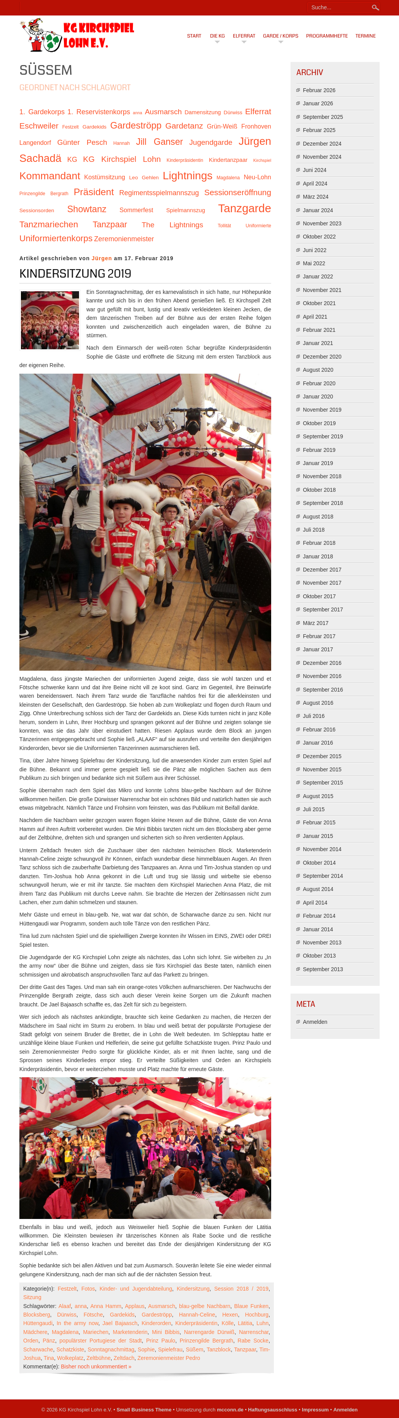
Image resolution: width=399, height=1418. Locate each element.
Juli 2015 (314, 809)
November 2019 (322, 410)
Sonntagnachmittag (111, 1349)
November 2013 (322, 942)
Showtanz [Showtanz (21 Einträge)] (87, 209)
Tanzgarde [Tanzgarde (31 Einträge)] (244, 208)
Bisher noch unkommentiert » (96, 1366)
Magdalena (65, 1332)
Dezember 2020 (322, 357)
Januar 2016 (318, 743)
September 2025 (323, 117)
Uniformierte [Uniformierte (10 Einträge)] (258, 225)
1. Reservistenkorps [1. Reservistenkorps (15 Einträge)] (98, 112)
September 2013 (323, 969)
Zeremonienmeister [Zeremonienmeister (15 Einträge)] (124, 239)
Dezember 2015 (322, 756)
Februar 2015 (319, 822)
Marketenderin (130, 1332)
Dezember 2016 (322, 663)
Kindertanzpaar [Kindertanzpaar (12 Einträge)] (228, 160)
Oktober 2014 (319, 863)
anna (81, 1306)
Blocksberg (36, 1315)
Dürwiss (67, 1315)
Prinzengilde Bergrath (206, 1340)
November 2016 (322, 676)
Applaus (134, 1306)
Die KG (217, 36)
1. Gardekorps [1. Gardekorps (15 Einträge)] (42, 112)
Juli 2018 (314, 530)
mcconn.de (230, 1410)
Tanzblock (218, 1349)
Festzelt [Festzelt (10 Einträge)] (70, 127)
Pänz (49, 1340)
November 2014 (322, 849)
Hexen (230, 1315)
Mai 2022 (314, 263)
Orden (30, 1340)
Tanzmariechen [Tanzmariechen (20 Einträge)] (48, 224)
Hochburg (256, 1315)
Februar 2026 (319, 90)
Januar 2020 (318, 396)
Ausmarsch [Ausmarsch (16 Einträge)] (163, 112)
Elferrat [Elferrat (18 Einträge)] (258, 111)
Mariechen (95, 1332)
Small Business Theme (144, 1410)
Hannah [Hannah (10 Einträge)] (122, 143)
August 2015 (318, 796)
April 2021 (315, 317)
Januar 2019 (318, 463)
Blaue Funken (251, 1306)
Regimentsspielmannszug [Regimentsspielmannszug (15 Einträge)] (159, 193)
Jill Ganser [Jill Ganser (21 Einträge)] (159, 142)
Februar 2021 (319, 330)
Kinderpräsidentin (196, 1323)
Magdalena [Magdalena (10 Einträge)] (228, 177)
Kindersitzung (193, 1289)
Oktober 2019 (319, 423)
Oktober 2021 (319, 303)
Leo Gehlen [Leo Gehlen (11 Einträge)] (144, 177)
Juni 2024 (315, 170)
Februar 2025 (319, 130)
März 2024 (315, 197)
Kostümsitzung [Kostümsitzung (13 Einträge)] (104, 176)
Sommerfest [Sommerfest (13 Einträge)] (136, 209)
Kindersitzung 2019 (75, 274)
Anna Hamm (105, 1306)
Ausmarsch (161, 1306)
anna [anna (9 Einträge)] (137, 112)
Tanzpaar (245, 1349)
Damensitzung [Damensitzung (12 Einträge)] (202, 112)
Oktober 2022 (319, 236)
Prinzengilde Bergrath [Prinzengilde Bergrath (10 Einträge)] (43, 193)
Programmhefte (327, 36)
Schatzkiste (70, 1349)
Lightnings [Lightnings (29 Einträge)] (188, 175)
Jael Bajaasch (120, 1323)
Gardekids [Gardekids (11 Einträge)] (95, 127)
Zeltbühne (98, 1358)
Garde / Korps (280, 36)
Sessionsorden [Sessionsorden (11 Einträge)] (36, 210)
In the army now (77, 1323)
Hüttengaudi (38, 1323)
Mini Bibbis (165, 1332)
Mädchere (35, 1332)
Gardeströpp (157, 1315)
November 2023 (322, 223)
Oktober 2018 (319, 490)
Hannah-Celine (197, 1315)
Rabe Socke (252, 1340)
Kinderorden (156, 1323)
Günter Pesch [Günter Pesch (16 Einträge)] (82, 142)
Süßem (194, 1349)
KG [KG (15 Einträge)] (72, 159)
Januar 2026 (318, 103)
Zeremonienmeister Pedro (169, 1358)
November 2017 (322, 583)
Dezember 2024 (322, 144)
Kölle (228, 1323)
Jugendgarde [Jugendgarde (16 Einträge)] (210, 142)
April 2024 (315, 183)
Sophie (146, 1349)
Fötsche (93, 1315)
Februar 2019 (319, 450)
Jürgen (102, 258)
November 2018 (322, 476)
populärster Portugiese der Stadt (101, 1340)
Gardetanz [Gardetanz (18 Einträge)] (184, 125)
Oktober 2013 (319, 956)
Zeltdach (124, 1358)
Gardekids (122, 1315)
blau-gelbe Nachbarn (204, 1306)
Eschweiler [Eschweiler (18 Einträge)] (38, 125)
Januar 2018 (318, 556)
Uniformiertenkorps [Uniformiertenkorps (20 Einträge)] (56, 238)
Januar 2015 (318, 836)
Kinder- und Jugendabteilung (136, 1289)
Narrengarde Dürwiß (209, 1332)
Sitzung (32, 1297)
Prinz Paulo (160, 1340)
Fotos (88, 1289)
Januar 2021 (318, 343)
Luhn (262, 1323)
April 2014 (315, 903)
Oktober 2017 (319, 596)
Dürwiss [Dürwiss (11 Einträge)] (233, 112)
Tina (49, 1358)
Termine (366, 36)
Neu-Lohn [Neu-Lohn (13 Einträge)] (257, 176)
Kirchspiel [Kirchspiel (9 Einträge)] (262, 160)
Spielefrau (170, 1349)
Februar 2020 (319, 383)
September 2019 (323, 436)
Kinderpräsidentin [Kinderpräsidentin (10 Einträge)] (185, 160)
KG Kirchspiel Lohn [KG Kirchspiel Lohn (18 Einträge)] (122, 159)
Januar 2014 (318, 929)
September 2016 (323, 690)
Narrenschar (253, 1332)
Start (194, 36)
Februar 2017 (319, 636)
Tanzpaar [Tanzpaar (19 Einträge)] (110, 224)
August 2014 (318, 889)
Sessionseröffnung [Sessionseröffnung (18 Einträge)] (237, 192)
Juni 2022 (315, 250)
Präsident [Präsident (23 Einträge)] (94, 192)
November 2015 (322, 769)
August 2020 (318, 370)
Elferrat (244, 36)
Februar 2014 (319, 916)
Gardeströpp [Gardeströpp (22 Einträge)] (136, 125)
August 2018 (318, 516)
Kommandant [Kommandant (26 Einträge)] (49, 176)
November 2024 (322, 157)
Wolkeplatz (70, 1358)
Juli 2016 (314, 716)
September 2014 (323, 876)
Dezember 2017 (322, 570)
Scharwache (38, 1349)
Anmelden (315, 1022)
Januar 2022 (318, 276)
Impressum (315, 1410)
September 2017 (323, 609)
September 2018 (323, 503)
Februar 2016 (319, 729)
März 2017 (315, 623)
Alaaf (64, 1306)
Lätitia (245, 1323)
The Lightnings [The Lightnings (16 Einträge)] (172, 225)
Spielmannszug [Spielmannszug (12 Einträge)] (185, 210)
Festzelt (67, 1289)
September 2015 (323, 782)
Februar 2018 (319, 543)
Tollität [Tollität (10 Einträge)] (224, 225)
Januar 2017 (318, 649)
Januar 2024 (318, 210)
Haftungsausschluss (272, 1410)
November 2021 (322, 290)
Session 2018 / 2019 (241, 1289)
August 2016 (318, 703)
